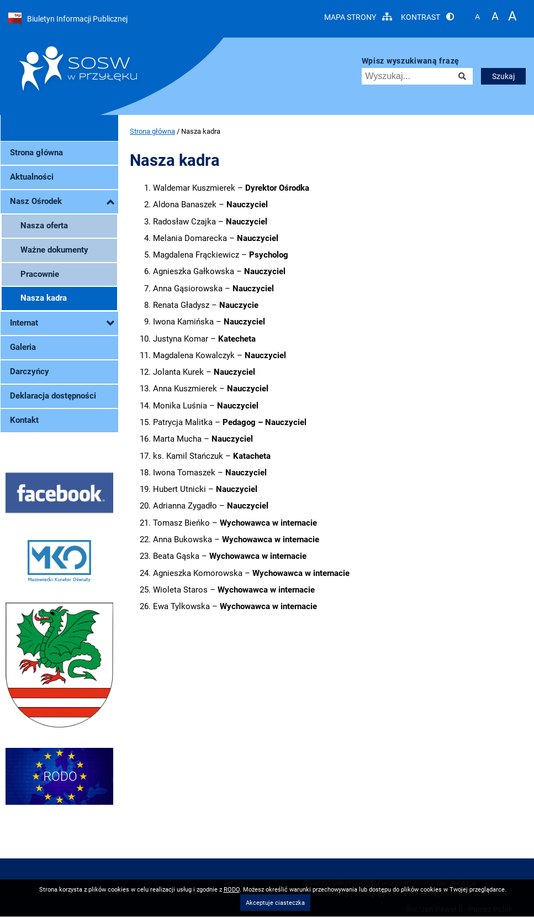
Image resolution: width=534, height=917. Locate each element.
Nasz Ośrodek (62, 202)
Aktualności (32, 177)
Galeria (23, 347)
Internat (62, 323)
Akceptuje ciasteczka (275, 902)
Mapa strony (358, 17)
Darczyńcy (29, 371)
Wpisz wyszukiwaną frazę (410, 61)
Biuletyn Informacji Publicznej (68, 18)
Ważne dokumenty (54, 250)
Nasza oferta (44, 225)
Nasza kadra (43, 298)
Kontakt (24, 420)
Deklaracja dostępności (53, 396)
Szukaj (503, 76)
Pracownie (39, 274)
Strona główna (36, 153)
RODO (232, 889)
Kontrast (427, 17)
